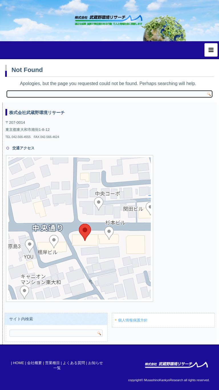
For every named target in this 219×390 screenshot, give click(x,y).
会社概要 (34, 363)
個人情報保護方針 (133, 320)
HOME (18, 363)
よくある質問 (74, 363)
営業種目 (52, 363)
